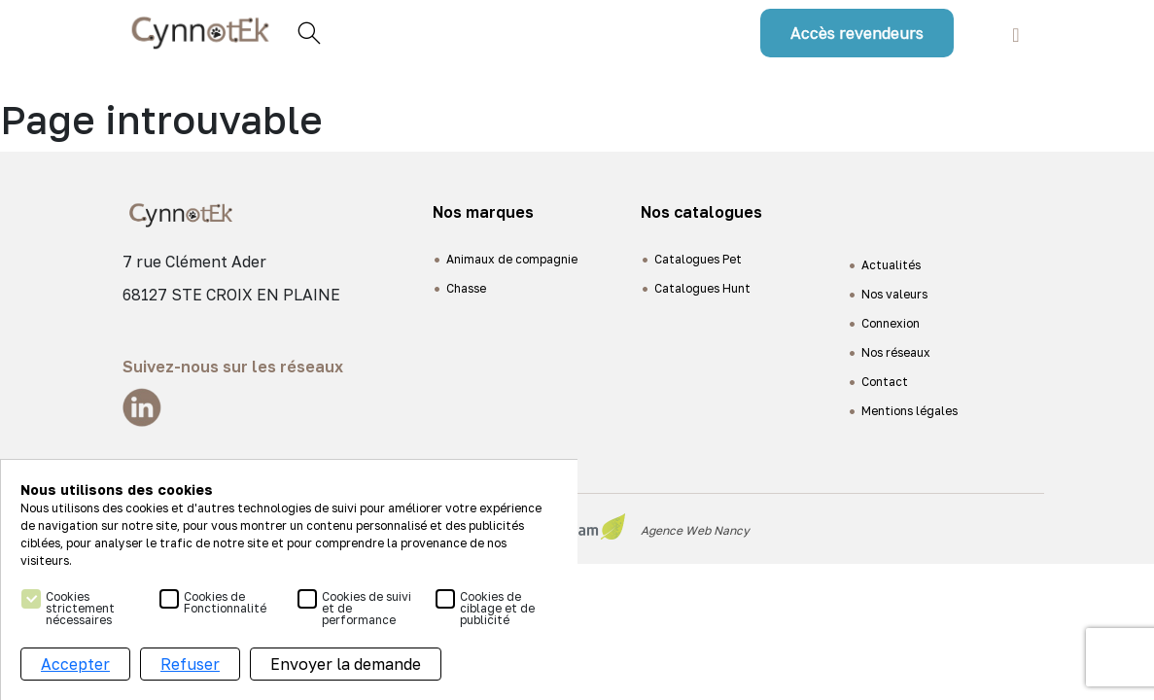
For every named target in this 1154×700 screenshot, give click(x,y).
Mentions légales (909, 410)
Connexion (890, 323)
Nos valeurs (894, 294)
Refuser (190, 664)
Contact (884, 381)
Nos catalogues (701, 212)
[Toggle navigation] (1015, 33)
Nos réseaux (895, 352)
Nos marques (483, 212)
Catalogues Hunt (702, 288)
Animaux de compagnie (511, 259)
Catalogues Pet (698, 259)
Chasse (466, 288)
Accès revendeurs (857, 33)
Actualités (891, 265)
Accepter (75, 664)
